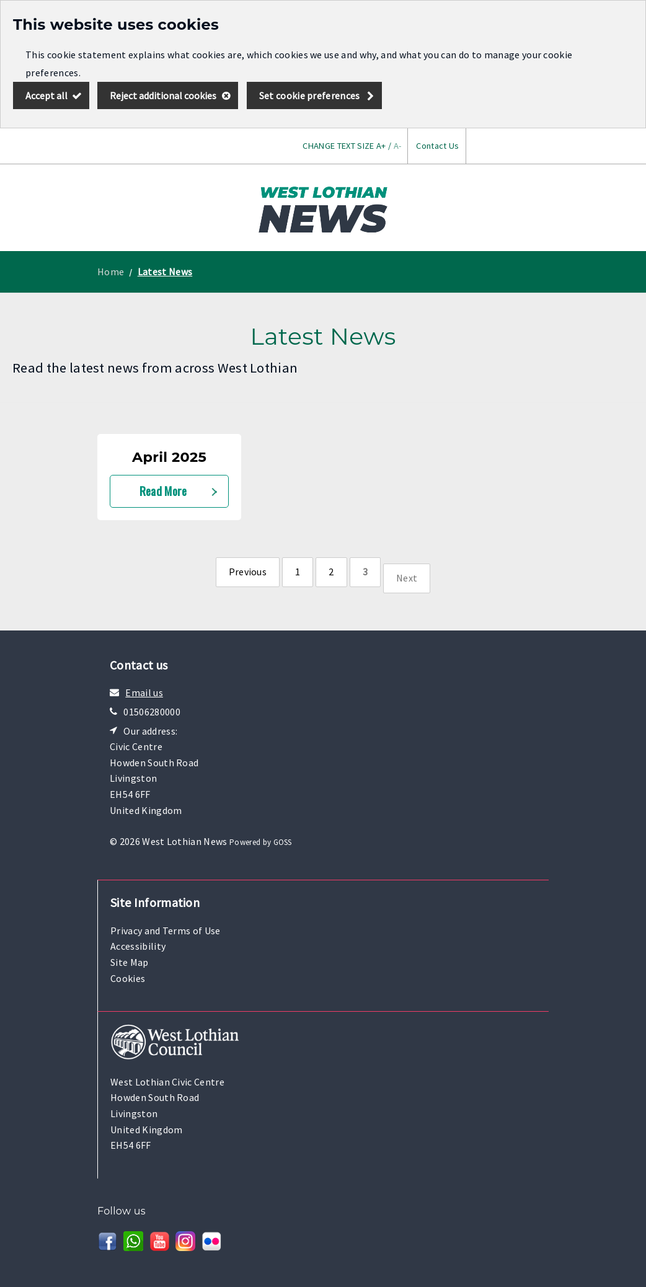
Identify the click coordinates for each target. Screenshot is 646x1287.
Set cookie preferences (309, 95)
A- (398, 145)
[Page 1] (297, 572)
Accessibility (138, 946)
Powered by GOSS (260, 842)
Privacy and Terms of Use (165, 930)
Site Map (129, 962)
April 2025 (169, 457)
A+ (381, 145)
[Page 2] (331, 572)
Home (110, 271)
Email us (144, 692)
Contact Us (437, 145)
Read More (163, 491)
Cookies (127, 978)
